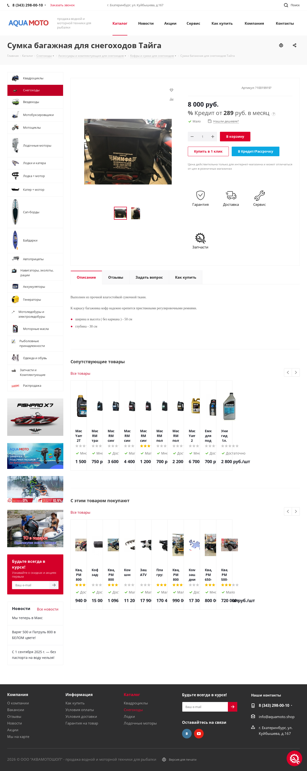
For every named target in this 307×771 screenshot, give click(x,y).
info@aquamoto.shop (277, 716)
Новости (14, 723)
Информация (79, 694)
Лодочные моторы (140, 723)
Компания (17, 694)
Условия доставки (81, 716)
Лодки (129, 716)
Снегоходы (133, 709)
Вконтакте (187, 733)
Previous (288, 372)
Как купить (75, 703)
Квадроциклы (136, 703)
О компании (18, 703)
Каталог (132, 694)
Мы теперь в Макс (27, 618)
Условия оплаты (79, 709)
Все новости (48, 609)
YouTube (199, 733)
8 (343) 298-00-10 (274, 705)
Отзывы (14, 716)
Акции (12, 729)
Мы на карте (18, 736)
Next (296, 372)
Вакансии (15, 709)
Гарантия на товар (81, 723)
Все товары (80, 373)
